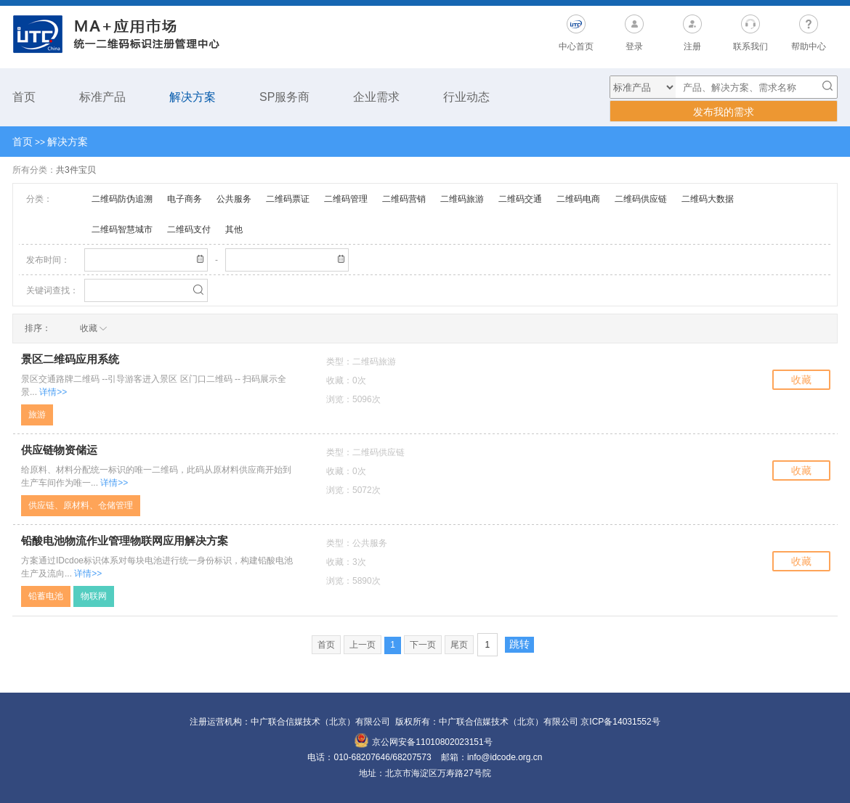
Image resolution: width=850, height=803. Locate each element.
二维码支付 (189, 229)
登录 (634, 46)
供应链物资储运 (59, 450)
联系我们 (750, 46)
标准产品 (102, 97)
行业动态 (466, 97)
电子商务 (184, 199)
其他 (234, 229)
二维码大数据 (707, 199)
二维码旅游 (462, 199)
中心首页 (576, 46)
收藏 (801, 380)
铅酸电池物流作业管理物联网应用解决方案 (124, 541)
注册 (692, 46)
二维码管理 (346, 199)
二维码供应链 (641, 199)
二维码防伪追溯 (122, 199)
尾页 (459, 645)
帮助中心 (808, 46)
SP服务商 (284, 97)
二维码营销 (404, 199)
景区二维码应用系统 (70, 359)
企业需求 (376, 97)
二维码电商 (578, 199)
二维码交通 (520, 199)
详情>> (53, 392)
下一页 (423, 645)
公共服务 (233, 199)
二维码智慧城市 (122, 229)
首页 (24, 97)
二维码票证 (287, 199)
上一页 (362, 645)
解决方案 (192, 97)
